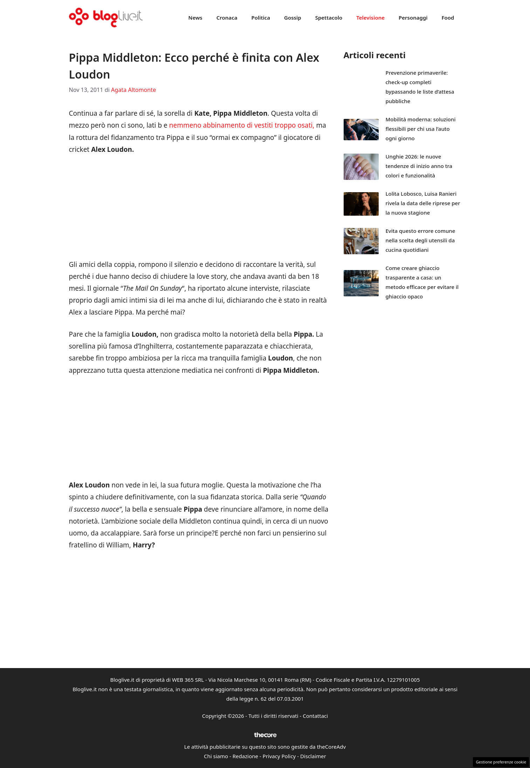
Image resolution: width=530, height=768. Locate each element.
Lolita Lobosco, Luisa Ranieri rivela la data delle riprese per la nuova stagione (423, 203)
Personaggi (413, 17)
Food (448, 17)
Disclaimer (313, 756)
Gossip (292, 17)
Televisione (370, 17)
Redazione (245, 756)
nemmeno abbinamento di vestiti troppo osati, (241, 125)
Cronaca (227, 17)
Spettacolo (329, 17)
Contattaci (315, 715)
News (195, 17)
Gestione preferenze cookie (501, 761)
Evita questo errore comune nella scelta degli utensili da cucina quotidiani (420, 240)
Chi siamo (216, 756)
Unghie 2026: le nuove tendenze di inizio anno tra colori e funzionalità (419, 166)
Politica (260, 17)
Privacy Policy (279, 756)
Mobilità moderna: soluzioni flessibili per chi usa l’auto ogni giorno (421, 129)
